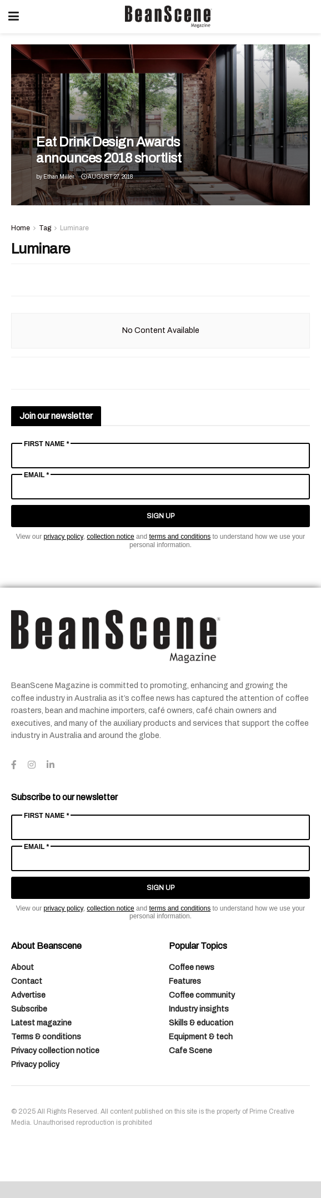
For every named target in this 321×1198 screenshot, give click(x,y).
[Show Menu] (13, 16)
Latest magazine (41, 1023)
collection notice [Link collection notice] (110, 536)
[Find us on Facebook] (14, 765)
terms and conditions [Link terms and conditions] (179, 536)
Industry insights (199, 1009)
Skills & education (201, 1023)
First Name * (46, 444)
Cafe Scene (190, 1051)
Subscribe (29, 1009)
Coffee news (191, 967)
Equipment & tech (201, 1037)
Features (185, 981)
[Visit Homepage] (168, 17)
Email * (36, 475)
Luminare (74, 228)
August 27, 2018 (107, 177)
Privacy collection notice (55, 1051)
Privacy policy (35, 1064)
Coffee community (202, 995)
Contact (26, 981)
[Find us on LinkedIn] (50, 765)
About (22, 967)
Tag (45, 228)
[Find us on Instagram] (32, 765)
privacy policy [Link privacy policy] (63, 536)
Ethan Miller (58, 177)
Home (20, 228)
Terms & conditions (46, 1037)
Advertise (28, 995)
